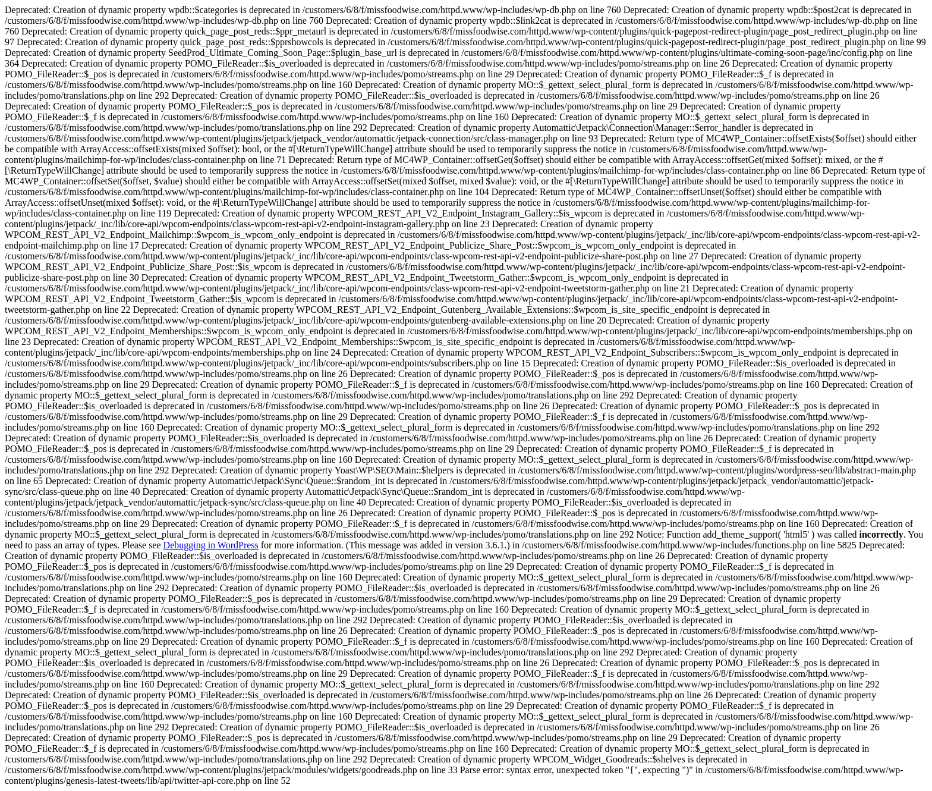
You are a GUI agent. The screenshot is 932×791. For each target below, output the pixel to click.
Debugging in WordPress (211, 545)
